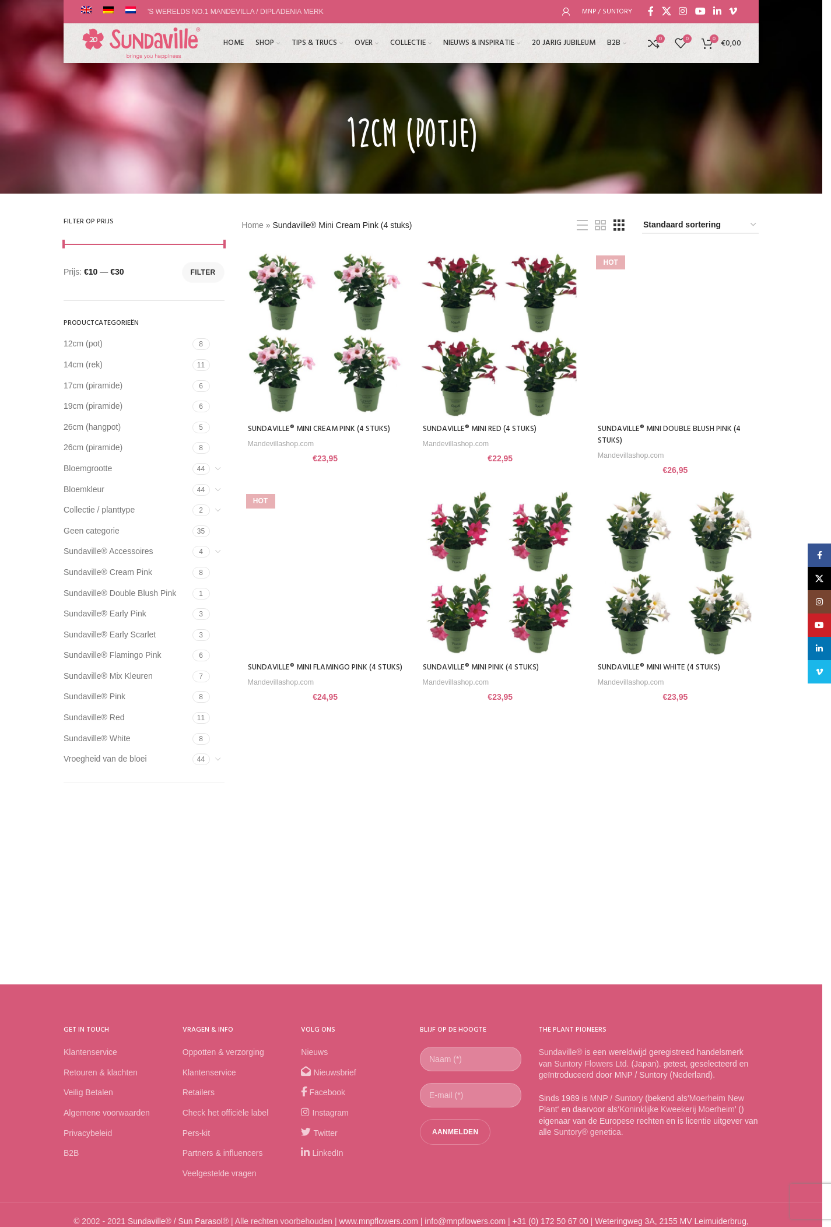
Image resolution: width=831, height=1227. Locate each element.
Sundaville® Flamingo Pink (113, 655)
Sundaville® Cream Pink (108, 572)
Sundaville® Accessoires (108, 551)
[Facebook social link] (651, 11)
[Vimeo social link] (733, 11)
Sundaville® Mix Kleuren (108, 676)
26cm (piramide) (93, 447)
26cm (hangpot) (92, 427)
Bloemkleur (84, 489)
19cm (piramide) (93, 406)
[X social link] (666, 11)
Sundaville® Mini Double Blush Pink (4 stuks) (674, 432)
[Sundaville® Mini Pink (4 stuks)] (500, 573)
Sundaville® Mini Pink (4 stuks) (484, 666)
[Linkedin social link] (717, 11)
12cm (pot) (83, 343)
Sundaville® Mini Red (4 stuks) (482, 426)
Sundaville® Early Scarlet (110, 634)
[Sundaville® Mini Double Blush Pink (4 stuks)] (676, 333)
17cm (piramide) (93, 385)
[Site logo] (142, 49)
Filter (203, 272)
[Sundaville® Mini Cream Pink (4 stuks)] (324, 333)
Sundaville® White (97, 738)
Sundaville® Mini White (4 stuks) (663, 666)
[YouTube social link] (700, 11)
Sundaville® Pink (94, 696)
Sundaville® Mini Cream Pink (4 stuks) (321, 426)
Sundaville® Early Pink (105, 613)
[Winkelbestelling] (700, 225)
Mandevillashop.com (283, 441)
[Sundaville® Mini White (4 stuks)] (676, 573)
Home (253, 225)
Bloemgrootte (88, 468)
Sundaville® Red (94, 717)
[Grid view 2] (600, 225)
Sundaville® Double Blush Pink (120, 593)
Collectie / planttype (99, 509)
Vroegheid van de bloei (105, 758)
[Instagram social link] (683, 11)
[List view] (582, 225)
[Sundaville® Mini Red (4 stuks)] (500, 333)
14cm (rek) (83, 364)
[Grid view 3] (619, 225)
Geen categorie (92, 530)
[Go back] (330, 134)
